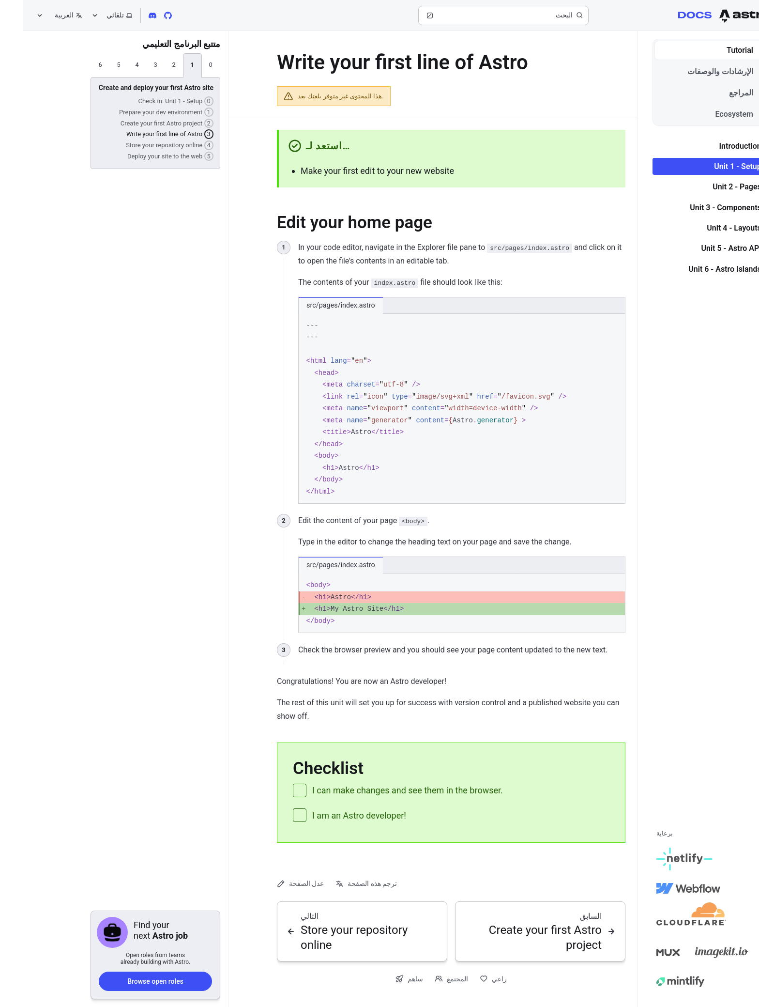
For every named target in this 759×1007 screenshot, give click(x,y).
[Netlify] (661, 859)
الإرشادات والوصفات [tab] (704, 71)
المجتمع (428, 979)
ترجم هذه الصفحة (343, 884)
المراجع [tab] (725, 92)
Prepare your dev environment (143, 112)
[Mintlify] (657, 981)
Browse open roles (132, 981)
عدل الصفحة (277, 884)
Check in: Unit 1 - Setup (152, 101)
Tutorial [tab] (723, 50)
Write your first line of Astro (146, 134)
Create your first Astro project (143, 123)
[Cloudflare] (668, 917)
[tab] (188, 65)
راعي (470, 979)
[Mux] (644, 952)
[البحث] (480, 15)
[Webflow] (665, 888)
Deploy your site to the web (147, 156)
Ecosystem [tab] (718, 114)
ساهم (386, 979)
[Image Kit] (698, 952)
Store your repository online (146, 145)
